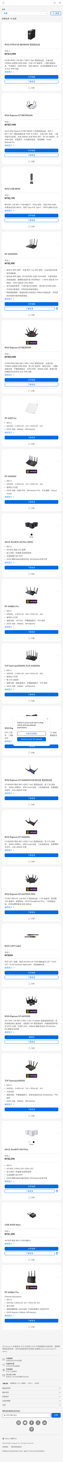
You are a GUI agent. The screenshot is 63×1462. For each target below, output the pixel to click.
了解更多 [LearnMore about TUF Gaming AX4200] (31, 1109)
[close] (47, 719)
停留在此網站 (31, 734)
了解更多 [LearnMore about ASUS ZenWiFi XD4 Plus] (29, 1191)
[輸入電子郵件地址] (26, 1415)
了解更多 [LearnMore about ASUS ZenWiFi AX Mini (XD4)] (31, 567)
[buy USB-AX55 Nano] (13, 1224)
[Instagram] (18, 1422)
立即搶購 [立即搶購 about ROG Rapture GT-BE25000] (31, 380)
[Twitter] (38, 1422)
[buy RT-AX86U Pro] (12, 1292)
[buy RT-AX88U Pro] (12, 606)
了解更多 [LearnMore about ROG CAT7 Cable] (31, 977)
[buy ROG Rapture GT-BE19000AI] (19, 115)
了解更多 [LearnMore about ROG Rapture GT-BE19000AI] (31, 155)
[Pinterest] (31, 1429)
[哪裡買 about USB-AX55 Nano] (56, 1253)
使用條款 (5, 1447)
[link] (31, 3)
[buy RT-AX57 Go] (10, 418)
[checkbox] (31, 88)
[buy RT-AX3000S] (11, 254)
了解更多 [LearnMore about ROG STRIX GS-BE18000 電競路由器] (31, 81)
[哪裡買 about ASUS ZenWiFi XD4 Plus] (56, 1191)
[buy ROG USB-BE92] (12, 188)
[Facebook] (31, 1422)
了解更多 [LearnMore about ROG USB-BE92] (31, 220)
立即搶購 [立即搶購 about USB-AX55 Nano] (31, 1249)
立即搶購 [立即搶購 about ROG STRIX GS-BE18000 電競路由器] (31, 77)
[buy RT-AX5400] (10, 476)
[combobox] (26, 13)
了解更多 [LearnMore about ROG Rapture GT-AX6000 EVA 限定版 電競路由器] (31, 798)
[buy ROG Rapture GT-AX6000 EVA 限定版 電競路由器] (28, 780)
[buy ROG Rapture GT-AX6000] (17, 837)
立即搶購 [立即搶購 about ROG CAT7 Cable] (31, 973)
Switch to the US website (31, 739)
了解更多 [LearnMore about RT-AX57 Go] (31, 437)
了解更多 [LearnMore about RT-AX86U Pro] (31, 1321)
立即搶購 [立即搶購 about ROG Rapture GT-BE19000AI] (31, 150)
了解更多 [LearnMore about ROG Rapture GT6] (31, 746)
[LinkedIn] (44, 1422)
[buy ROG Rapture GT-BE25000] (18, 347)
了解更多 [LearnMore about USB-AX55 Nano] (29, 1253)
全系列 (37, 1383)
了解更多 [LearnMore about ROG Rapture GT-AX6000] (31, 855)
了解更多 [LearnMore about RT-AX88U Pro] (31, 632)
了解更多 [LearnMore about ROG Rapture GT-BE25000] (31, 384)
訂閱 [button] (56, 1415)
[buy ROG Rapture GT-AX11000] (17, 1016)
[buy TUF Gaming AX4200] (15, 1080)
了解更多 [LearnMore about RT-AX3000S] (29, 309)
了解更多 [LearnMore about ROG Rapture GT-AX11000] (31, 1042)
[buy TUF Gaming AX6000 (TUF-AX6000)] (22, 665)
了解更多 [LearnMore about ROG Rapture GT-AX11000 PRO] (31, 912)
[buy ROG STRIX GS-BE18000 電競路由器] (22, 44)
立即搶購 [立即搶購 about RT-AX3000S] (31, 304)
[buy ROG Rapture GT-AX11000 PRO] (20, 894)
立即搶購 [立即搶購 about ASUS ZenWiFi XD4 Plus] (31, 1186)
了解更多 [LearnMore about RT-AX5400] (31, 502)
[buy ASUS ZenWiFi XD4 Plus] (16, 1149)
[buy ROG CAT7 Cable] (13, 946)
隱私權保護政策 (16, 1447)
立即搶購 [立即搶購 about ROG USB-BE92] (31, 215)
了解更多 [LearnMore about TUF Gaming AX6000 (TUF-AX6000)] (31, 694)
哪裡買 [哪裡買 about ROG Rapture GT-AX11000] (31, 1037)
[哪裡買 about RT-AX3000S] (56, 309)
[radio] (31, 534)
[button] (3, 3)
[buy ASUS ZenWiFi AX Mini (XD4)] (19, 542)
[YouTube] (25, 1422)
